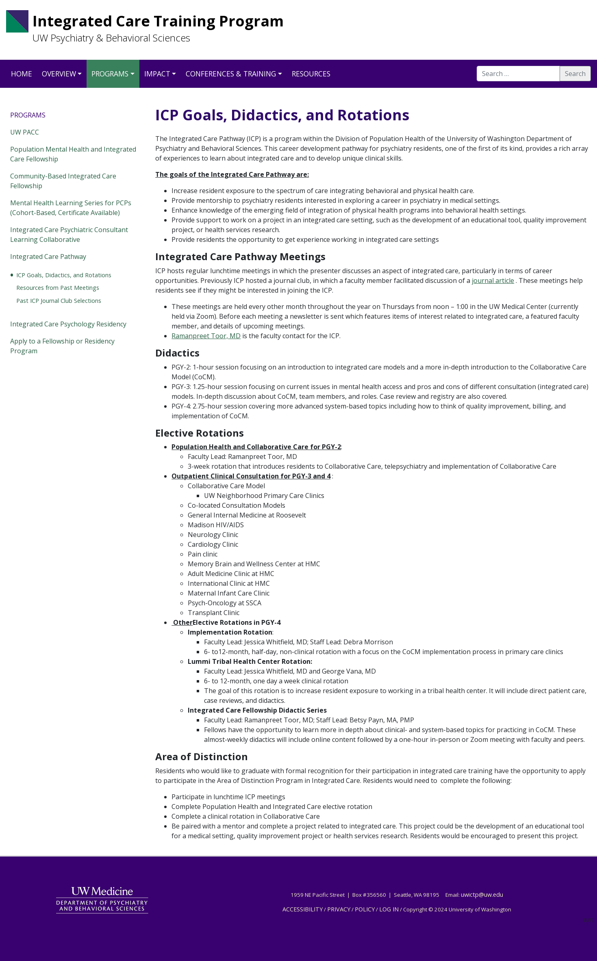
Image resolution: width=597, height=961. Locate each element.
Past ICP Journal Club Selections (58, 300)
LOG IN (389, 909)
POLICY (365, 909)
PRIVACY (338, 909)
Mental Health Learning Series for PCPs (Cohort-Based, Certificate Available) (70, 207)
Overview (59, 73)
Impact (157, 73)
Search (575, 73)
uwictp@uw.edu (482, 894)
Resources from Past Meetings (57, 287)
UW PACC (24, 132)
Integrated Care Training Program (158, 21)
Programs (109, 73)
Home (21, 73)
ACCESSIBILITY (302, 909)
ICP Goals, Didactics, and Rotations (63, 275)
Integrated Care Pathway (48, 256)
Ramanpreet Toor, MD (206, 335)
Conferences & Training (231, 73)
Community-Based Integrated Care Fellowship (63, 181)
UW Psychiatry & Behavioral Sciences (111, 37)
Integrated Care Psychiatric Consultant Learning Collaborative (69, 234)
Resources (311, 73)
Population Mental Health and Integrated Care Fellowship (73, 154)
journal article (493, 280)
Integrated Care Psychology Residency (68, 324)
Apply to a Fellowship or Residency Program (62, 346)
